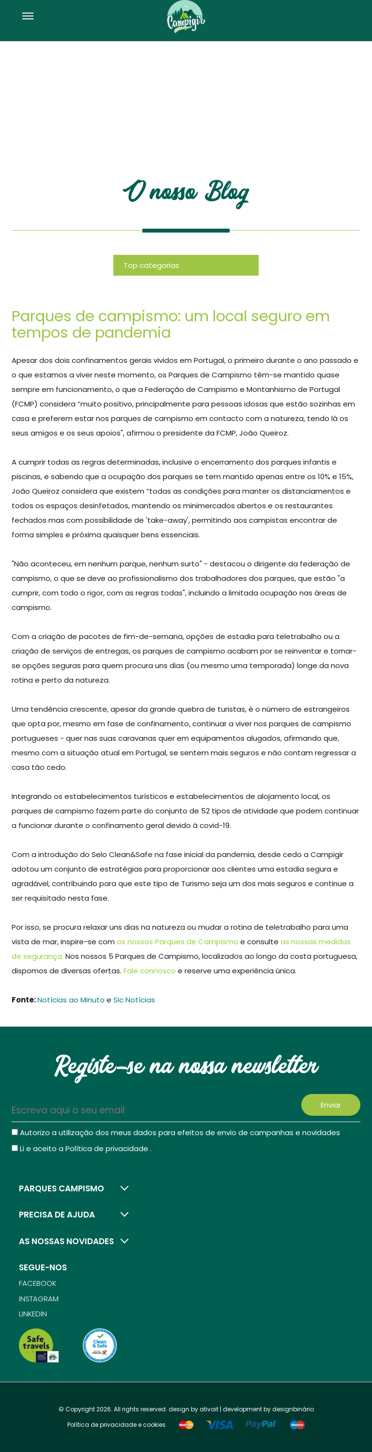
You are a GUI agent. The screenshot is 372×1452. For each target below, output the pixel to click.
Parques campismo (61, 1188)
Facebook (37, 1283)
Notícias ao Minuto (71, 1000)
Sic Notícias (134, 1000)
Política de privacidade (107, 1148)
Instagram (39, 1299)
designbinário (293, 1409)
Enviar (331, 1105)
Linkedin (33, 1314)
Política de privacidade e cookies (116, 1425)
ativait (209, 1409)
